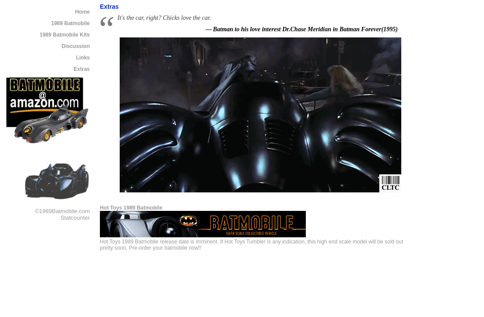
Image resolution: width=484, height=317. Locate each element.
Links (83, 58)
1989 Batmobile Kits (65, 35)
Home (82, 12)
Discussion (76, 46)
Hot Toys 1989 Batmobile (131, 208)
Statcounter (75, 217)
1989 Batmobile (70, 23)
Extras (81, 69)
